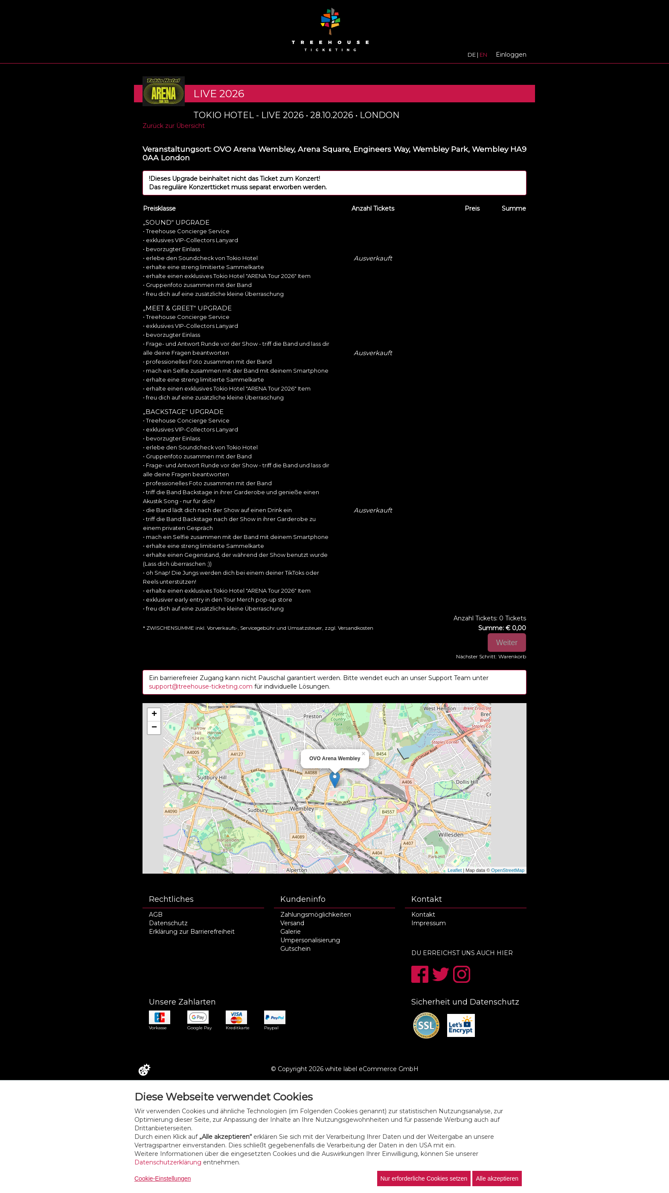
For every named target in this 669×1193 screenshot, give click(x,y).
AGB (156, 914)
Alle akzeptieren (497, 1178)
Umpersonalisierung (310, 940)
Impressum (428, 923)
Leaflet (455, 870)
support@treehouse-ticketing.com (201, 686)
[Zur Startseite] (330, 32)
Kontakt (423, 914)
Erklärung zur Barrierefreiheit (192, 931)
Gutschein (295, 949)
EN (483, 54)
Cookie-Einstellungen (162, 1178)
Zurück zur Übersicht (174, 126)
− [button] (154, 727)
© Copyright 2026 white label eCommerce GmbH (345, 1069)
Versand (292, 923)
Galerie (290, 931)
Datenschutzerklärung (167, 1162)
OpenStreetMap (507, 870)
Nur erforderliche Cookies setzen (424, 1178)
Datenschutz (168, 923)
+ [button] (154, 714)
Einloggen (511, 54)
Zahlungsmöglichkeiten (315, 914)
